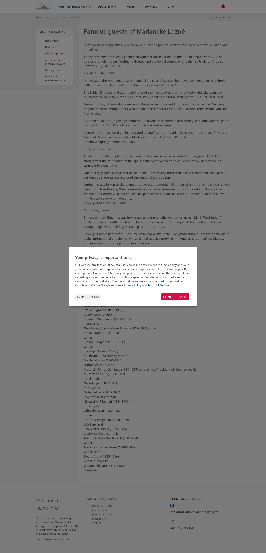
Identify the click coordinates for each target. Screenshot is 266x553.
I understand (175, 296)
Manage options (88, 296)
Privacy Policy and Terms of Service (146, 285)
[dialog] (133, 276)
